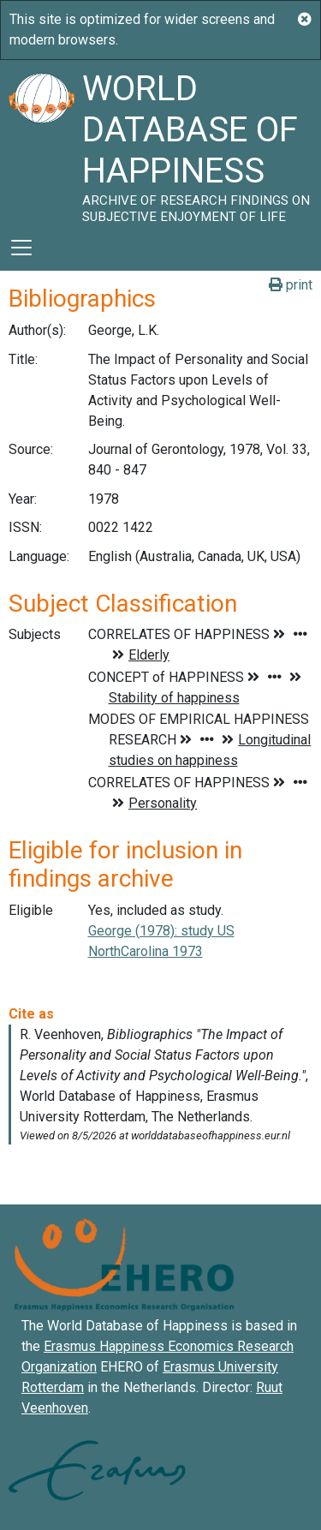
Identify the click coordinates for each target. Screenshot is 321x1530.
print (290, 285)
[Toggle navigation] (21, 247)
